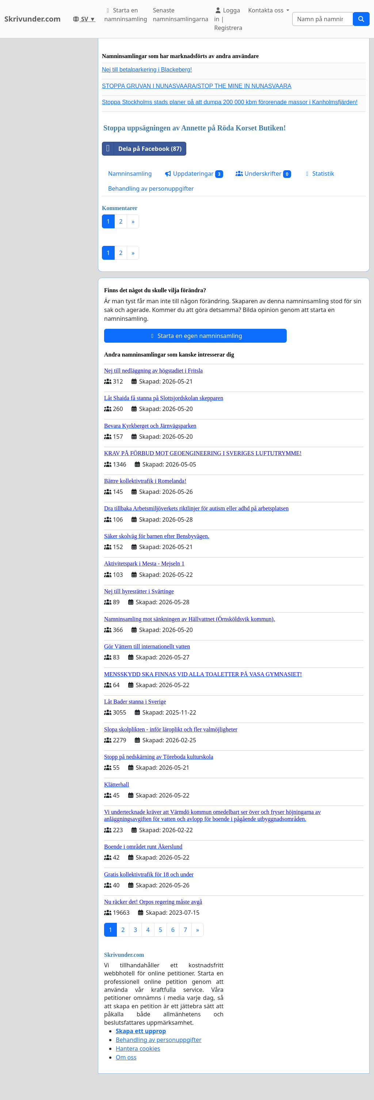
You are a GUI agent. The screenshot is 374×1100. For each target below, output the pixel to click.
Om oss (126, 1057)
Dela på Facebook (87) (142, 148)
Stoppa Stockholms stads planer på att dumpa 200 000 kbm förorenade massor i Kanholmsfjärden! (230, 102)
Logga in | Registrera (228, 19)
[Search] (322, 19)
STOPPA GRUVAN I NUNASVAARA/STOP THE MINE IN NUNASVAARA (196, 86)
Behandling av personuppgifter (151, 188)
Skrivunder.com (32, 19)
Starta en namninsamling (125, 14)
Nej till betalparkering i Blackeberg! (147, 69)
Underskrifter (263, 174)
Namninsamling (130, 174)
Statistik (319, 174)
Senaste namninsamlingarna (181, 14)
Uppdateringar (194, 174)
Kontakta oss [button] (266, 10)
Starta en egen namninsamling (195, 336)
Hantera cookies (138, 1048)
